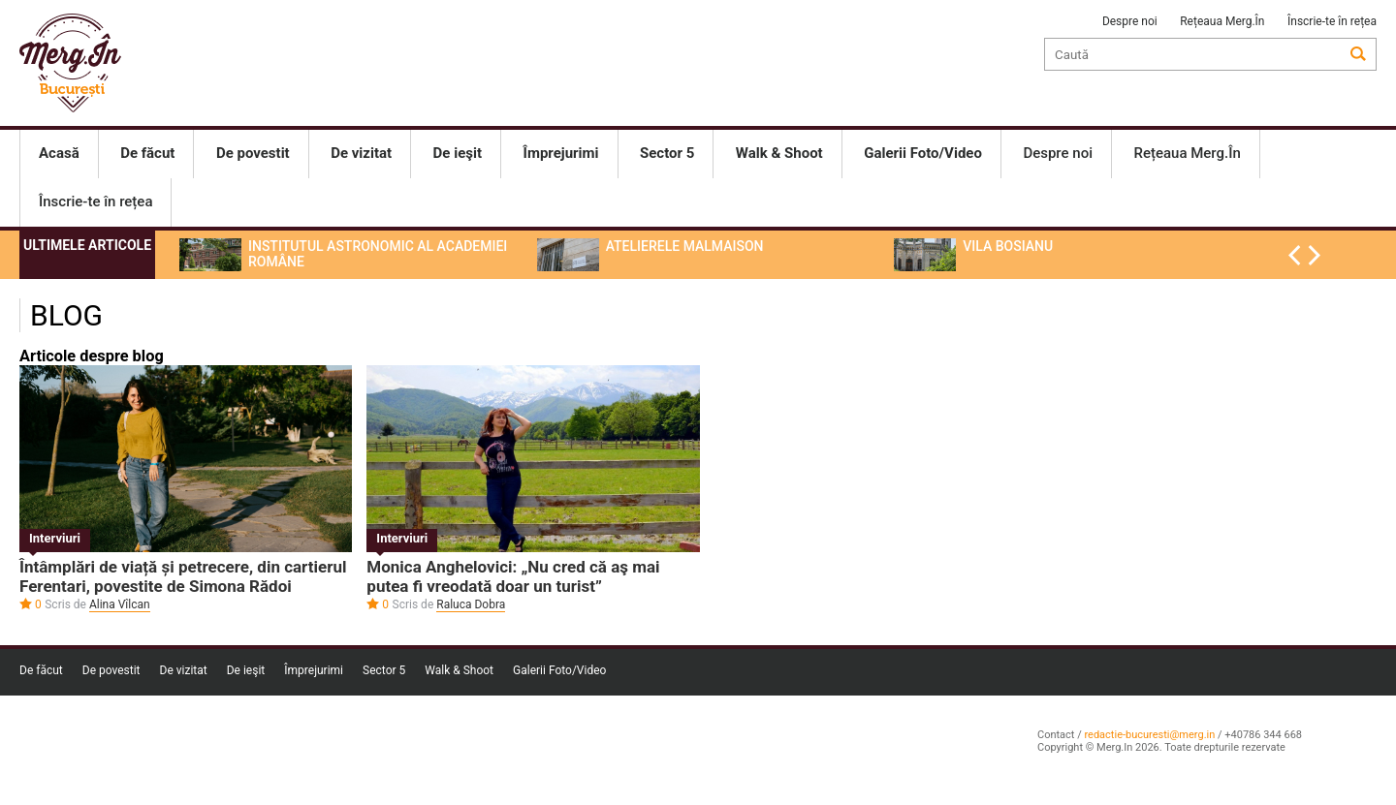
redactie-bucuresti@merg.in (1149, 734)
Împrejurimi (313, 670)
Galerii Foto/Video (559, 670)
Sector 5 (384, 670)
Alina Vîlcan (119, 604)
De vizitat (183, 670)
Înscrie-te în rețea (1332, 21)
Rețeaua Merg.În (1222, 21)
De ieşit (246, 670)
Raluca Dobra (470, 604)
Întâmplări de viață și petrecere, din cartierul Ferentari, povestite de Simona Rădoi (182, 576)
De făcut (41, 670)
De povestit (111, 670)
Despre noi (1130, 21)
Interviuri (54, 538)
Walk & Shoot (459, 670)
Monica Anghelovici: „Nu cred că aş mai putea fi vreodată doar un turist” (512, 576)
